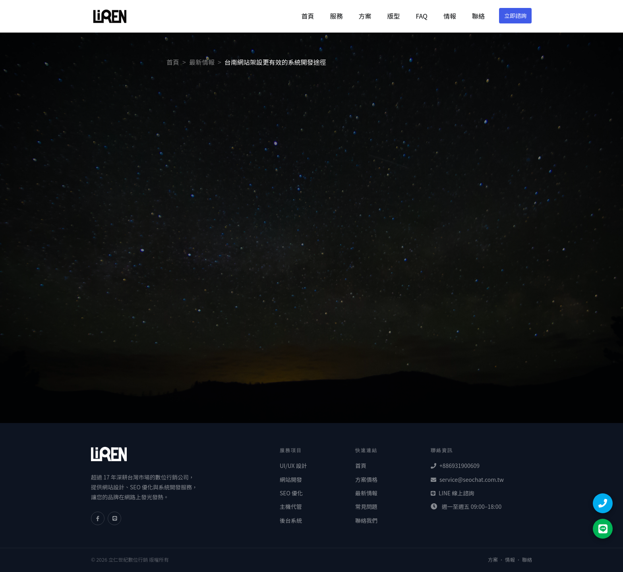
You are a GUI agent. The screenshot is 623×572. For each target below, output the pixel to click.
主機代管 (291, 506)
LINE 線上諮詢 (452, 493)
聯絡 (478, 16)
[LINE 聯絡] (603, 529)
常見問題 (366, 506)
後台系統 (291, 520)
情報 (449, 16)
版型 (393, 16)
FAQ (422, 16)
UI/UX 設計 (293, 466)
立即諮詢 (515, 15)
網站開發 (291, 479)
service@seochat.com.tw (467, 479)
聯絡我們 (366, 520)
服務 (336, 16)
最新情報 (202, 62)
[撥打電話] (603, 503)
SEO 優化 (291, 493)
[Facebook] (97, 518)
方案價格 (366, 479)
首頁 (307, 16)
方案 (364, 16)
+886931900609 (455, 466)
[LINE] (114, 518)
